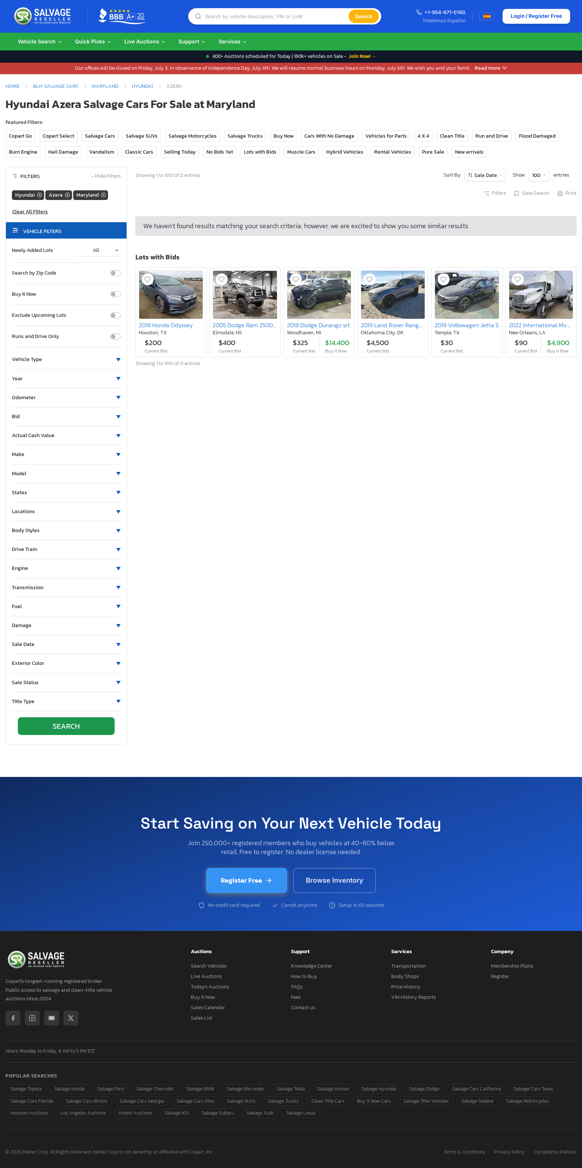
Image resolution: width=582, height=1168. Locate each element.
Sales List (201, 1018)
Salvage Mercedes (245, 1088)
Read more (491, 68)
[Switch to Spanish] (486, 16)
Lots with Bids (260, 152)
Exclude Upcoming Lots (39, 315)
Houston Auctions (29, 1112)
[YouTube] (51, 1018)
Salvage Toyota (26, 1088)
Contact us (303, 1007)
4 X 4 (423, 136)
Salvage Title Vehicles (426, 1101)
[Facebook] (13, 1018)
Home (13, 86)
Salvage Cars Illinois (86, 1101)
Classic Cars (139, 152)
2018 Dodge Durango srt (318, 325)
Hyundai (142, 86)
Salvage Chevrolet (155, 1088)
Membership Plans (512, 966)
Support (192, 41)
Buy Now (284, 136)
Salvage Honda (69, 1088)
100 (537, 175)
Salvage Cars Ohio (196, 1101)
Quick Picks (93, 41)
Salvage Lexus (300, 1112)
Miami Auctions (135, 1112)
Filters (494, 193)
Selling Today (180, 152)
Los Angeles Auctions (83, 1112)
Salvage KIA (177, 1112)
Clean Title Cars (327, 1101)
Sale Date (485, 175)
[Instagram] (32, 1018)
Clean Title (452, 136)
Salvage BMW (200, 1088)
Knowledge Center (311, 966)
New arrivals (469, 152)
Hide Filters (106, 176)
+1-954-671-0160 (439, 12)
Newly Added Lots (32, 250)
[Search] (276, 16)
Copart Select (58, 136)
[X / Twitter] (70, 1018)
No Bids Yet (219, 152)
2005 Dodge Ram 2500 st (246, 325)
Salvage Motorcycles (193, 136)
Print (566, 193)
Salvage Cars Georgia (142, 1101)
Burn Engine (23, 152)
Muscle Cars (301, 152)
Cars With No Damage (329, 136)
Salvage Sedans (477, 1101)
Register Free (246, 880)
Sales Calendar (208, 1007)
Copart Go (20, 136)
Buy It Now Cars (374, 1101)
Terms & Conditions (464, 1152)
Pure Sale (433, 152)
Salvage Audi (260, 1112)
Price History (405, 987)
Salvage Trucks (245, 136)
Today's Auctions (210, 987)
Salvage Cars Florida (31, 1101)
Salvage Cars (100, 136)
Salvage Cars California (476, 1088)
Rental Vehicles (392, 152)
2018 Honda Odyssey (166, 325)
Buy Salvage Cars (55, 86)
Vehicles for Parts (386, 136)
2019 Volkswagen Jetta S (467, 325)
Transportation (408, 966)
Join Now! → (362, 56)
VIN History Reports (413, 997)
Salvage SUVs (142, 136)
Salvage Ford (110, 1088)
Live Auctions (145, 41)
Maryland (105, 86)
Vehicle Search (40, 41)
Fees (296, 997)
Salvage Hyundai (379, 1088)
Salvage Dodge (424, 1088)
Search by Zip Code (34, 273)
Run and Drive (491, 136)
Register (500, 976)
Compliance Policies (555, 1152)
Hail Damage (63, 152)
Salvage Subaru (218, 1112)
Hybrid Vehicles (344, 152)
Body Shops (405, 976)
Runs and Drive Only (35, 336)
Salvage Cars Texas (533, 1088)
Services (233, 41)
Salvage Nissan (333, 1088)
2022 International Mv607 (543, 325)
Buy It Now (24, 294)
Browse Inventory (334, 880)
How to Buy (304, 976)
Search (363, 16)
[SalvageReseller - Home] (44, 16)
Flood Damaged (537, 136)
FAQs (297, 987)
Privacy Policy (509, 1152)
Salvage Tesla (291, 1088)
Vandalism (101, 152)
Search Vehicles (208, 966)
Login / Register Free (535, 16)
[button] (66, 359)
